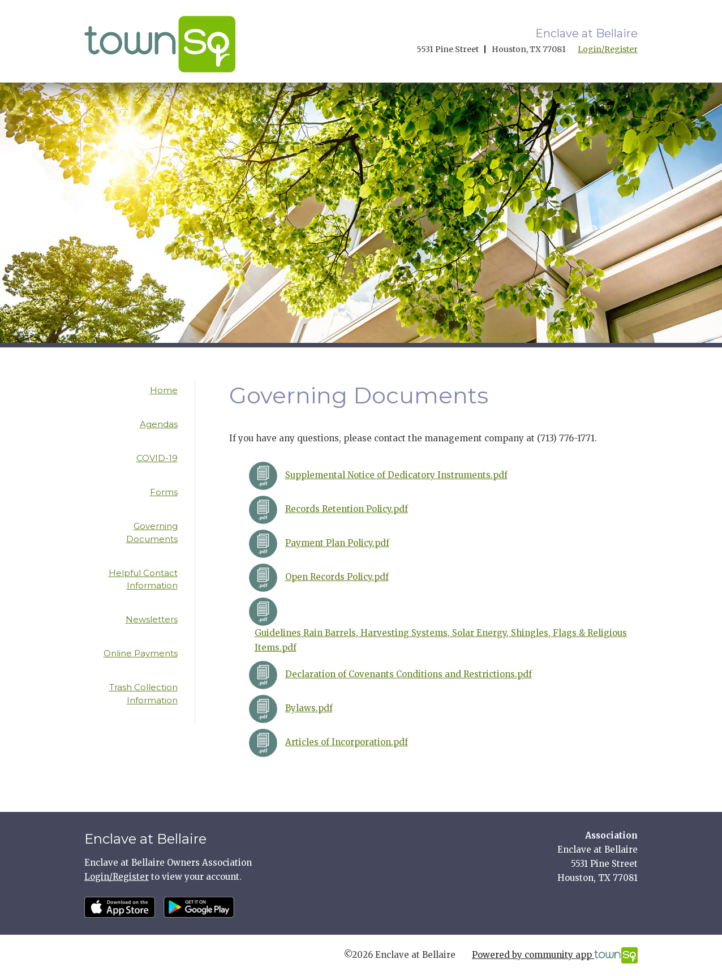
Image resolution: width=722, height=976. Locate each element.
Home (164, 390)
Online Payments (141, 653)
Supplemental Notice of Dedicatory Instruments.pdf (396, 475)
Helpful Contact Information (143, 579)
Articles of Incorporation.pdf (346, 742)
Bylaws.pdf (309, 708)
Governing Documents (152, 532)
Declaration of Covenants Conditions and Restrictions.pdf (408, 674)
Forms (164, 492)
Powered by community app (555, 955)
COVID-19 (157, 458)
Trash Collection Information (143, 694)
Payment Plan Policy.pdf (337, 543)
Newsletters (152, 619)
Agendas (159, 424)
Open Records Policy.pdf (337, 576)
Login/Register (608, 49)
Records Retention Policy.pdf (346, 509)
